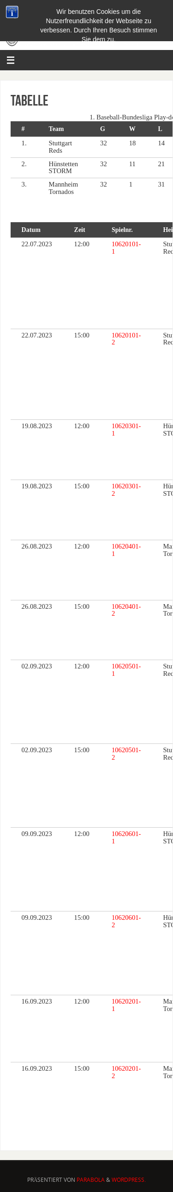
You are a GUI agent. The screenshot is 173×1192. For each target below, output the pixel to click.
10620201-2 (126, 1072)
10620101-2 (126, 338)
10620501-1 (126, 669)
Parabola (91, 1180)
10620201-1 (126, 1005)
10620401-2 (126, 610)
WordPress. (129, 1180)
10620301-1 (126, 429)
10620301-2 (126, 489)
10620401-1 (126, 550)
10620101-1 (126, 247)
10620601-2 (126, 921)
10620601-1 (126, 837)
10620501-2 (126, 753)
